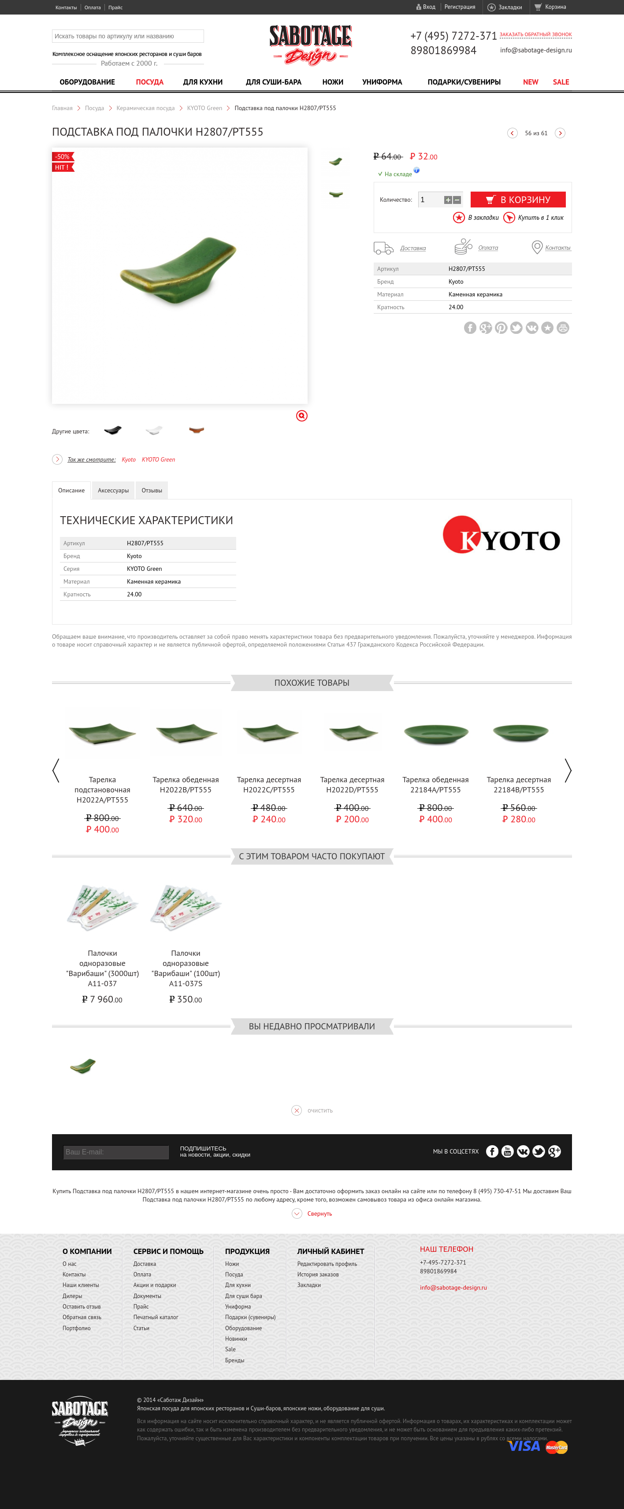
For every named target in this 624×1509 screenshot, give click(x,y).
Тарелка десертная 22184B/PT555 (519, 784)
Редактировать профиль (327, 1264)
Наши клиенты (81, 1285)
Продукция (247, 1251)
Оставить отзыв (82, 1306)
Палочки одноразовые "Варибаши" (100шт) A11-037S (185, 968)
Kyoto (129, 459)
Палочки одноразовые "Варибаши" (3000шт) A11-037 (102, 968)
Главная (62, 108)
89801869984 (443, 50)
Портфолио (77, 1328)
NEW (531, 82)
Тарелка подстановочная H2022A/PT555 (102, 789)
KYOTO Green (205, 108)
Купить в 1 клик (541, 217)
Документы (147, 1296)
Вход (429, 7)
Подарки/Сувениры (464, 82)
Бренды (234, 1360)
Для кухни (203, 82)
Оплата (93, 7)
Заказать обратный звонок (536, 34)
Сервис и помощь (169, 1251)
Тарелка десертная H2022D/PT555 (352, 784)
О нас (70, 1264)
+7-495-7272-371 (443, 1262)
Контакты (66, 7)
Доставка (145, 1264)
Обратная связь (82, 1317)
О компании (87, 1251)
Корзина (556, 7)
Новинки (236, 1339)
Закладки (510, 7)
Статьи (142, 1328)
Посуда (149, 82)
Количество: (396, 199)
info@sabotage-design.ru (536, 50)
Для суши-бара (273, 82)
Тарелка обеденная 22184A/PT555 (435, 784)
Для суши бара (243, 1296)
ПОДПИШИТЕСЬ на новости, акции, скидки (215, 1151)
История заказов (318, 1274)
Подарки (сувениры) (250, 1317)
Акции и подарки (155, 1285)
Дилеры (72, 1296)
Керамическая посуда (146, 108)
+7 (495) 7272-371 (454, 36)
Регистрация (460, 7)
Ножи (333, 82)
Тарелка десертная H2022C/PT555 (269, 784)
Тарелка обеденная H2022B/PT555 (185, 784)
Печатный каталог (156, 1317)
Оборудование (87, 82)
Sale (561, 82)
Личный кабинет (330, 1251)
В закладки (483, 217)
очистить (320, 1110)
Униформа (382, 82)
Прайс (115, 7)
